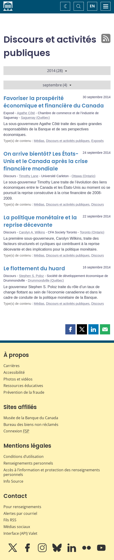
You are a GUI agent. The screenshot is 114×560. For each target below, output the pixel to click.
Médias (39, 141)
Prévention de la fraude (23, 392)
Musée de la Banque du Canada (30, 417)
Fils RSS (9, 519)
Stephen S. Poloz (31, 276)
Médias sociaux (16, 526)
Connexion (16, 431)
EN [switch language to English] (92, 6)
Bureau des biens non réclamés (30, 424)
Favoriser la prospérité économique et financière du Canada (53, 102)
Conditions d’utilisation (23, 456)
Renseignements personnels (28, 463)
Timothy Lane (28, 176)
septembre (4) (57, 85)
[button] (70, 329)
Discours (97, 204)
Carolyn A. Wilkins (32, 232)
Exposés (97, 141)
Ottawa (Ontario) (83, 176)
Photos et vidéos (18, 379)
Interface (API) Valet (20, 533)
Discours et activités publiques (67, 141)
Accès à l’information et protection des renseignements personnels (51, 472)
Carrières (11, 365)
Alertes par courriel (20, 513)
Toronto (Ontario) (92, 232)
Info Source (13, 481)
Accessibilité (14, 372)
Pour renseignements (22, 506)
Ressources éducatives (23, 385)
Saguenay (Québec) (35, 118)
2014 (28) (57, 70)
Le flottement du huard (34, 268)
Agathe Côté (26, 113)
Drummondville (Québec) (46, 280)
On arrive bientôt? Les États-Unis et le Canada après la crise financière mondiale (45, 161)
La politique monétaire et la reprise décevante (40, 221)
